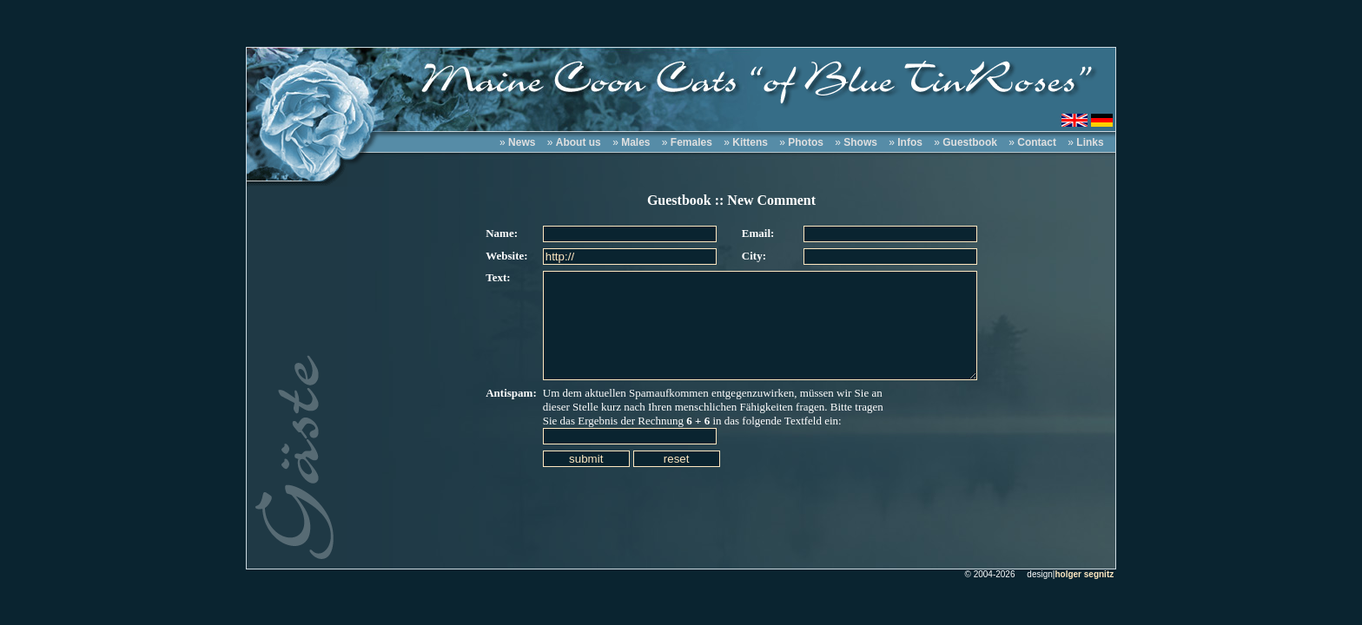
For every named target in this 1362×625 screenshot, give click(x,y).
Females (691, 142)
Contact (1036, 142)
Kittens (750, 142)
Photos (805, 142)
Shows (860, 142)
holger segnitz (1084, 574)
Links (1089, 142)
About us (578, 142)
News (521, 142)
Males (635, 142)
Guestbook (969, 142)
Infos (909, 142)
